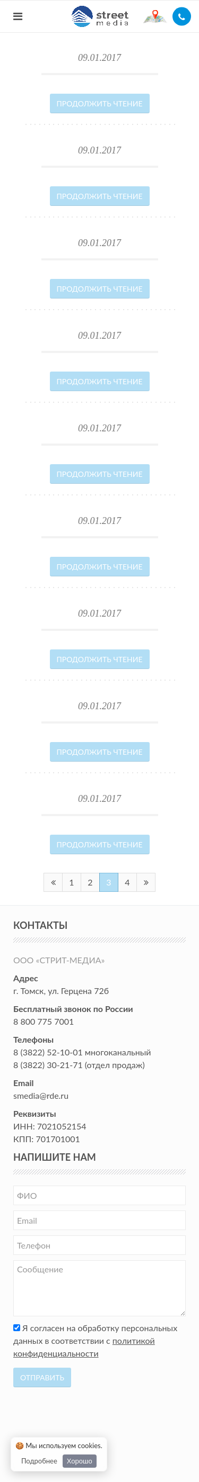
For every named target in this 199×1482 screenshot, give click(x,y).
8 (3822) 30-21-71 (48, 1065)
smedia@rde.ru (40, 1095)
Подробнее (39, 1461)
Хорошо (79, 1461)
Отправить (42, 1377)
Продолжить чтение (100, 103)
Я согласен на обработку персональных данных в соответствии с (95, 1340)
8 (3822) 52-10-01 (48, 1052)
